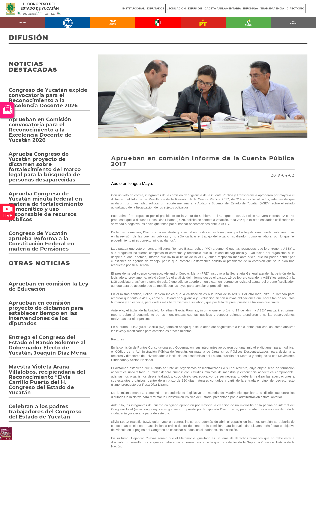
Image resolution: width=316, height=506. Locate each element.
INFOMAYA (250, 8)
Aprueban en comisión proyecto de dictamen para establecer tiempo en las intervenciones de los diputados (46, 313)
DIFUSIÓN (195, 8)
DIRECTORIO (295, 8)
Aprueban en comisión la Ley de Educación (48, 286)
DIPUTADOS (155, 8)
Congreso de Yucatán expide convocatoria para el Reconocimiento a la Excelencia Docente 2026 (48, 98)
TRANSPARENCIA (272, 8)
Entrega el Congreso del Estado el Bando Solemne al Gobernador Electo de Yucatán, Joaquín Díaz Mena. (48, 345)
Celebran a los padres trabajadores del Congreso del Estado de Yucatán (45, 411)
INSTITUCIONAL (133, 8)
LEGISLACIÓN (176, 8)
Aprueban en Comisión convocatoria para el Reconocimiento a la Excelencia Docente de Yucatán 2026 (40, 129)
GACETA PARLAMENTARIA (222, 8)
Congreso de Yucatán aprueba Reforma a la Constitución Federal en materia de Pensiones (41, 241)
